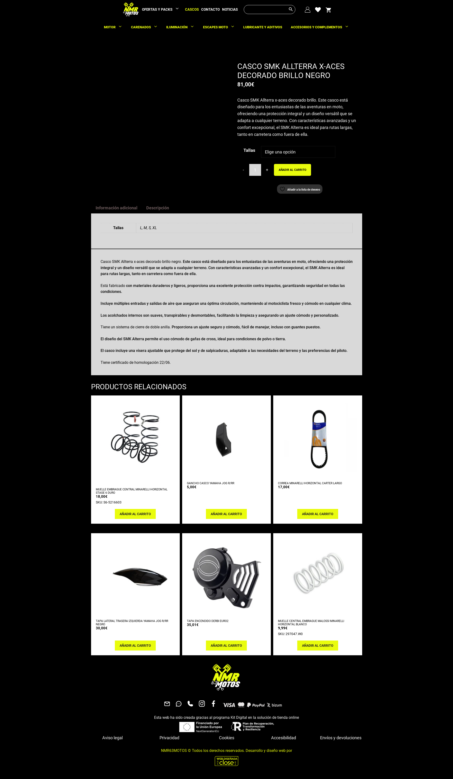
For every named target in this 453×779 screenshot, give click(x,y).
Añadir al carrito (292, 170)
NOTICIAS (230, 9)
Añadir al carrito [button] (135, 514)
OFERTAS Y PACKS (163, 9)
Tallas (249, 150)
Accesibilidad (283, 737)
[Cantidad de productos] (255, 170)
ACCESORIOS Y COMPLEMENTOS (322, 27)
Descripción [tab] (157, 207)
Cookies (226, 737)
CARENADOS (146, 27)
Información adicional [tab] (116, 207)
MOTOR (115, 27)
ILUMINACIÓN (182, 27)
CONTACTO (210, 9)
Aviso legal (112, 737)
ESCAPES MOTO (221, 27)
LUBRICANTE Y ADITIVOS (262, 27)
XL (154, 228)
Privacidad (169, 737)
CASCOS (192, 9)
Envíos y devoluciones (340, 737)
